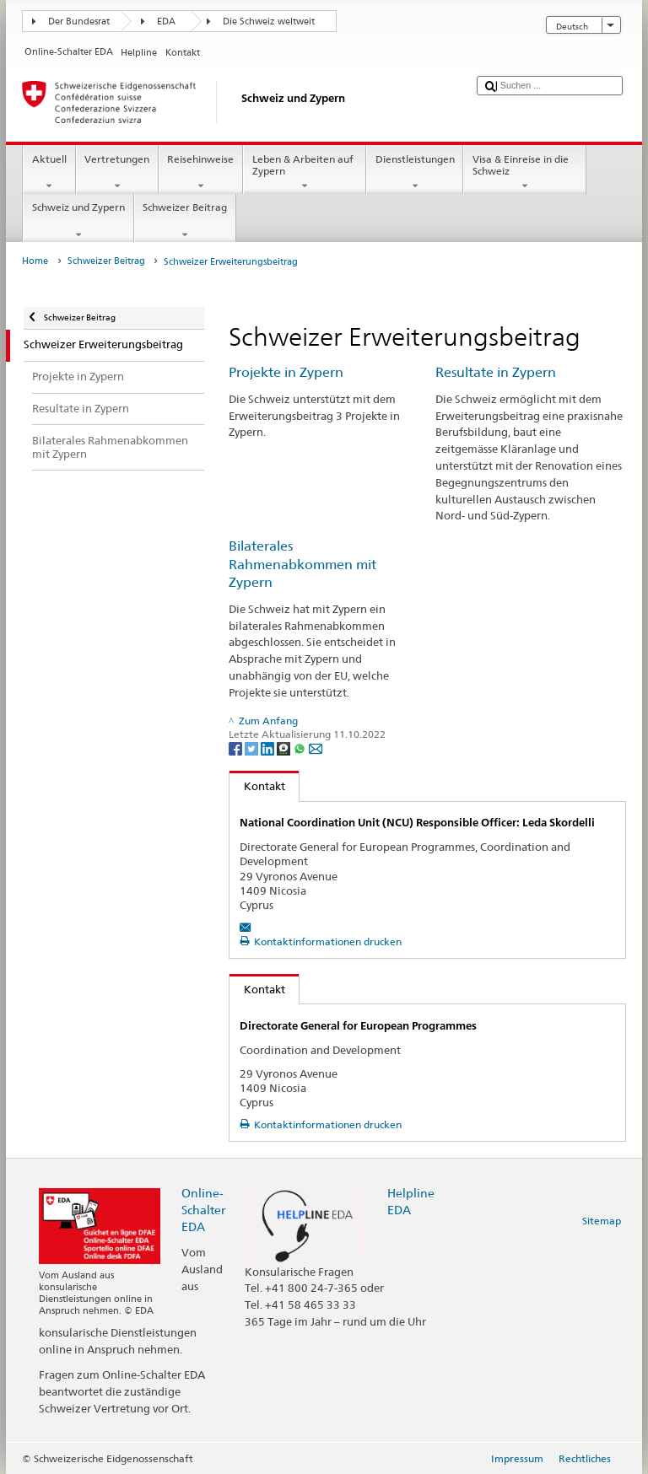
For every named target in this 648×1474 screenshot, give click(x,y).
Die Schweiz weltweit (269, 21)
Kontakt (257, 786)
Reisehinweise (200, 173)
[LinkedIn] (269, 747)
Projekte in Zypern (286, 372)
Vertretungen (117, 173)
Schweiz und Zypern (78, 221)
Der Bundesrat (79, 21)
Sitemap (601, 1220)
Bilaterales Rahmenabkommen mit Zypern (302, 564)
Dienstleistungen (414, 173)
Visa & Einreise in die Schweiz (525, 173)
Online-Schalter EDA (203, 1210)
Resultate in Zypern (495, 372)
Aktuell (49, 173)
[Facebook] (237, 747)
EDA (166, 21)
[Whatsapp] (301, 747)
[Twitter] (253, 747)
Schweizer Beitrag (185, 221)
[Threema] (285, 747)
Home (35, 261)
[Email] (315, 747)
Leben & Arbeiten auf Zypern (304, 173)
